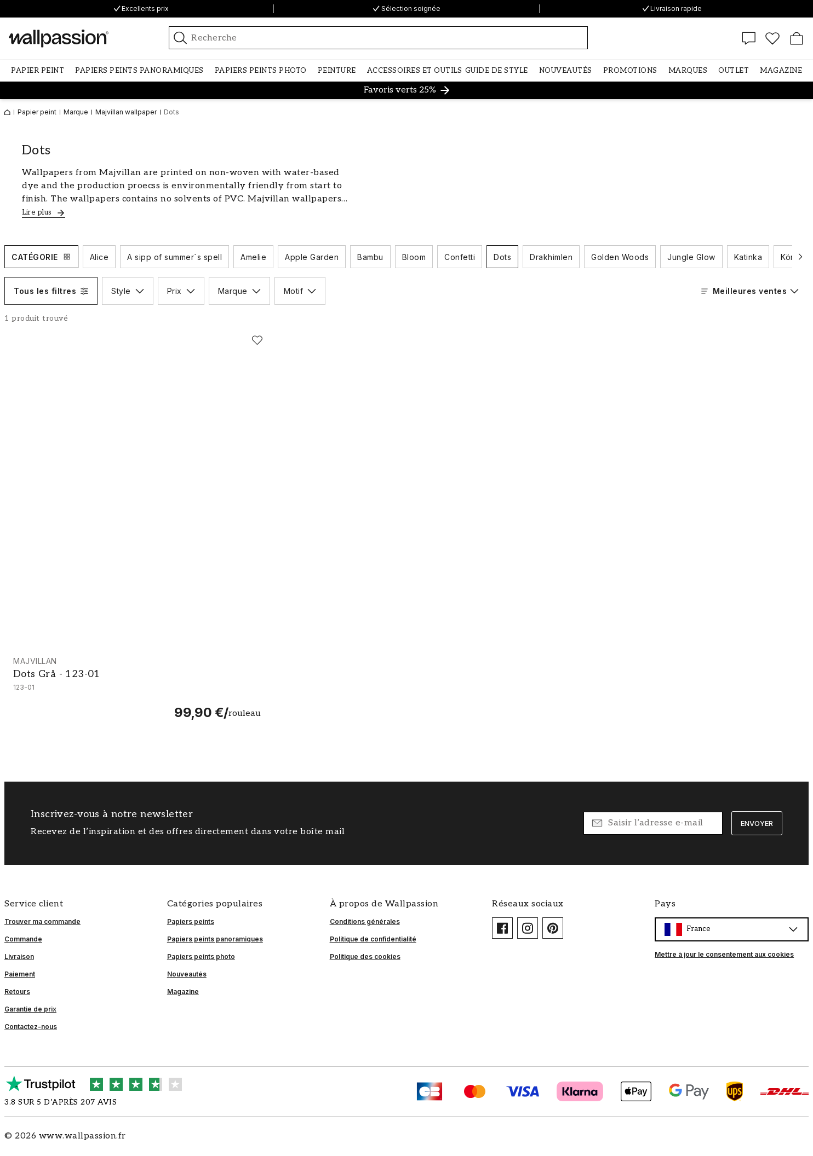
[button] (37, 70)
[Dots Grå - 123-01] (137, 688)
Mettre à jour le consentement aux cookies (724, 954)
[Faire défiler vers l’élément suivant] (800, 256)
